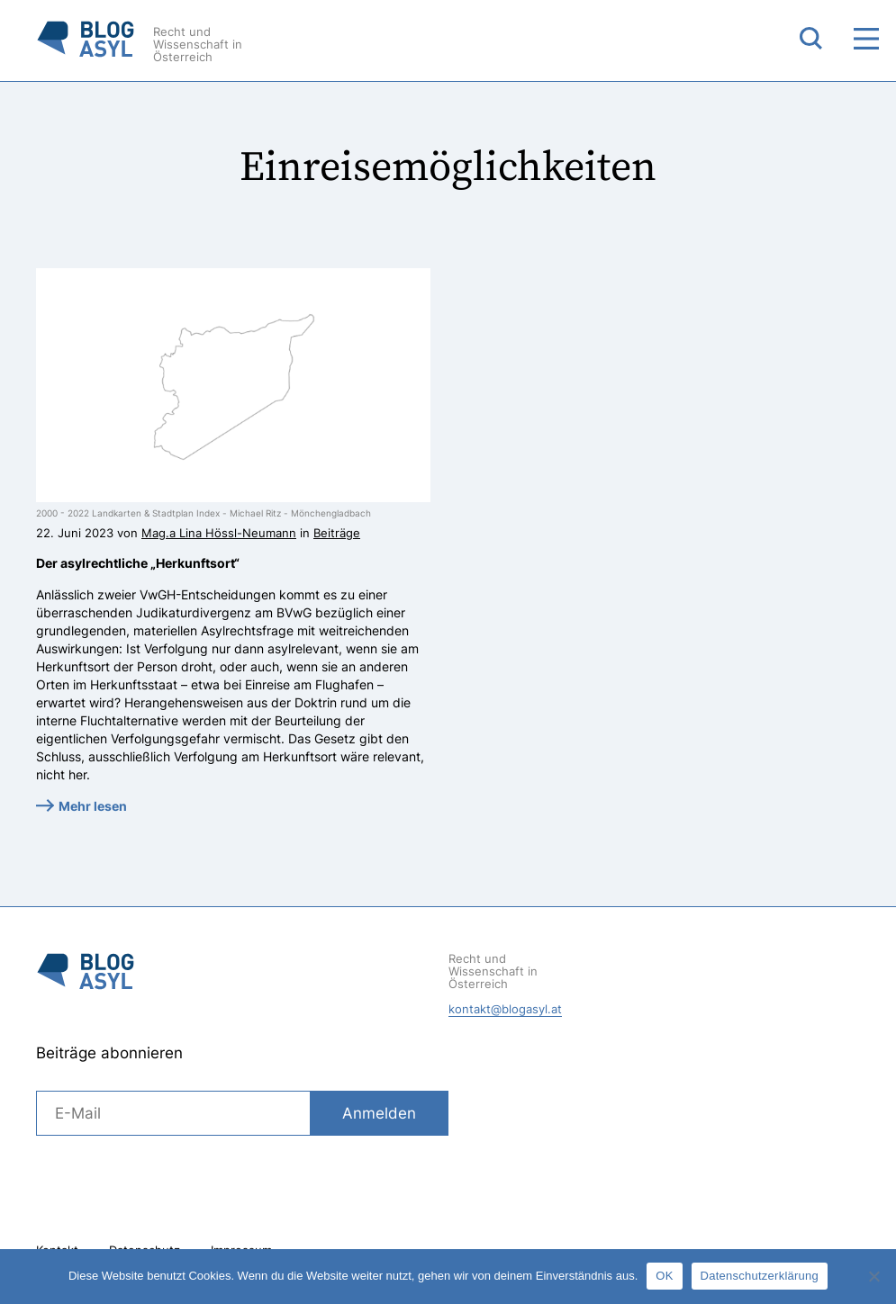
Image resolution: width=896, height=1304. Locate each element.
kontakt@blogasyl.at (505, 1009)
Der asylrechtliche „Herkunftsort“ (138, 563)
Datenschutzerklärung (760, 1275)
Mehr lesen (93, 806)
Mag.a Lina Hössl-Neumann (218, 533)
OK (664, 1275)
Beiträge (336, 533)
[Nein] (873, 1276)
